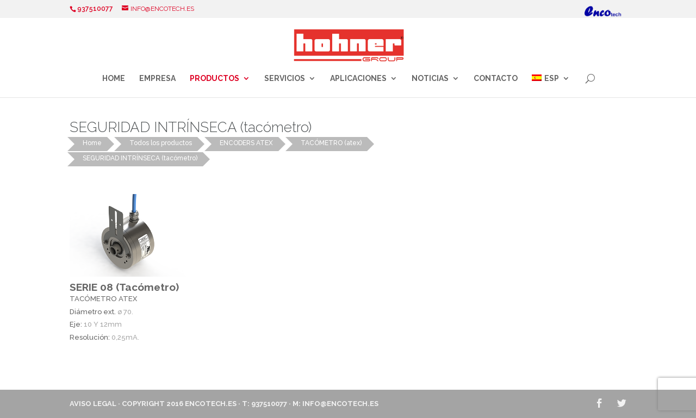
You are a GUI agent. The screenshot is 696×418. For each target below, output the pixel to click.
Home (113, 78)
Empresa (157, 78)
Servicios (284, 78)
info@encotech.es (340, 404)
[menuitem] (550, 85)
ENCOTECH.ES (211, 404)
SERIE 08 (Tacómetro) (124, 287)
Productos (214, 78)
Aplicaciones (358, 78)
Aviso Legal (93, 404)
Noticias (430, 78)
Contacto (496, 78)
